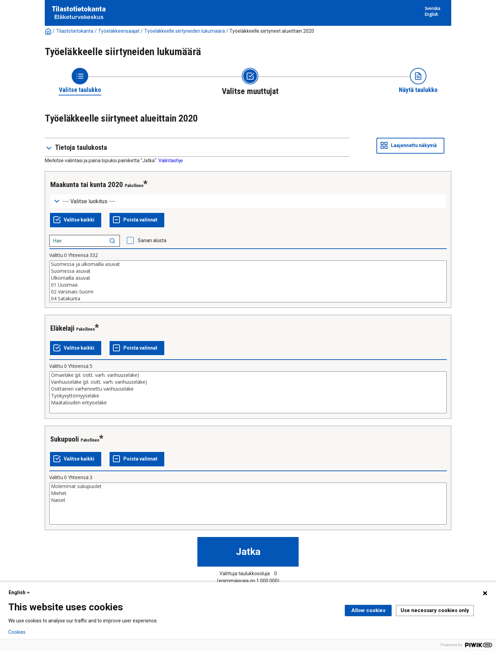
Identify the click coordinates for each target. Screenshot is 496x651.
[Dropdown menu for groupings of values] (248, 201)
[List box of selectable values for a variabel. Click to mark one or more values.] (248, 281)
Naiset (248, 500)
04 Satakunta (248, 298)
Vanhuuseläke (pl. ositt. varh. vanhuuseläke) (248, 382)
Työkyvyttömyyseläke (248, 395)
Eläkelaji (62, 328)
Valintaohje (170, 160)
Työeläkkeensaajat (119, 31)
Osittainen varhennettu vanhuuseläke (248, 388)
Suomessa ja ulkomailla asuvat (248, 264)
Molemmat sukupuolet (248, 486)
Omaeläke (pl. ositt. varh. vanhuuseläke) (248, 375)
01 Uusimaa (248, 284)
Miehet (248, 493)
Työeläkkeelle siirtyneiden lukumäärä (184, 31)
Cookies (16, 632)
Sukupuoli (64, 439)
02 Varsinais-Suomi (248, 291)
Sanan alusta (152, 240)
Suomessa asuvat (248, 271)
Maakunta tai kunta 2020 (86, 184)
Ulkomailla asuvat (248, 278)
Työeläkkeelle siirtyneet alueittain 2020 (271, 31)
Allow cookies (368, 610)
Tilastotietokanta (74, 31)
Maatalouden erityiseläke (248, 402)
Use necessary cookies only (435, 610)
